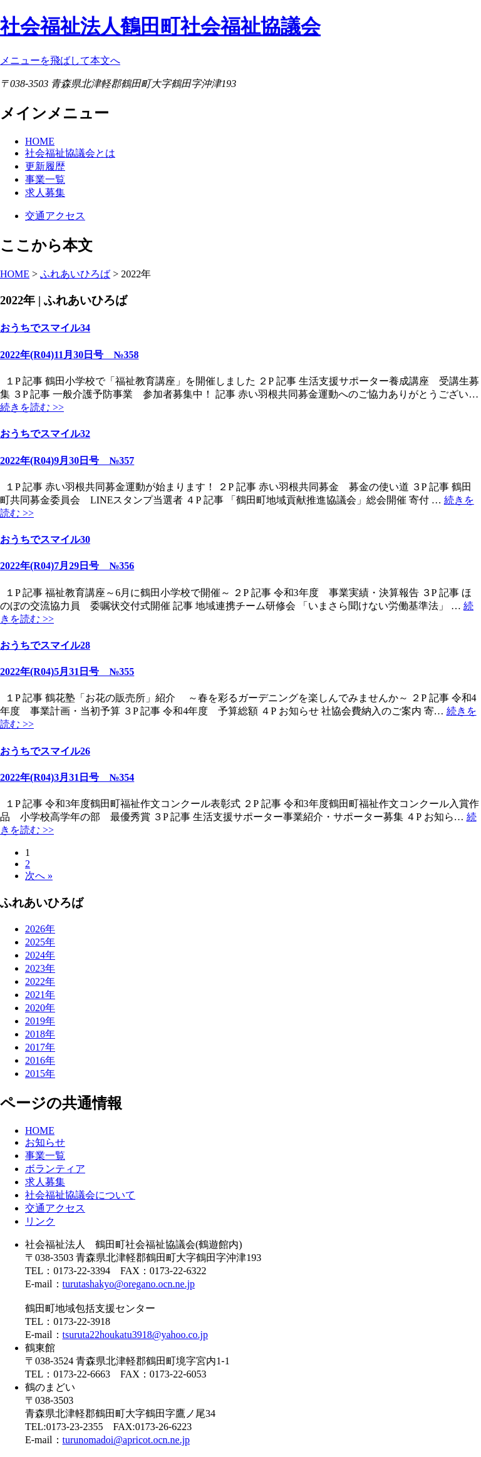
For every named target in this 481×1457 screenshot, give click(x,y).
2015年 (40, 1073)
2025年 (40, 942)
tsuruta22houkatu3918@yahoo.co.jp (135, 1334)
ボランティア (55, 1168)
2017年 (40, 1047)
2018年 (40, 1034)
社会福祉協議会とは (70, 153)
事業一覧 (45, 179)
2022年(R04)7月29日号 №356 (67, 565)
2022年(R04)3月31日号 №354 (67, 777)
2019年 (40, 1021)
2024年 (40, 955)
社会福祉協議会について (80, 1195)
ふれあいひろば (75, 274)
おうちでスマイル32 (45, 433)
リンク (40, 1221)
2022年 (40, 981)
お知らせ (45, 1142)
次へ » (39, 875)
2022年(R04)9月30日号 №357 (67, 460)
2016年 (40, 1060)
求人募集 (45, 192)
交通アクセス (55, 215)
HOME (39, 141)
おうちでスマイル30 (45, 539)
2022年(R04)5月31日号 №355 (67, 671)
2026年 (40, 929)
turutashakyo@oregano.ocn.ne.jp (129, 1284)
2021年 (40, 994)
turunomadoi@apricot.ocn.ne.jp (126, 1439)
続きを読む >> (32, 407)
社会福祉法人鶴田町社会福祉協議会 (160, 26)
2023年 (40, 968)
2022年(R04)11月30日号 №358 (69, 354)
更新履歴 (45, 166)
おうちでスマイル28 (45, 645)
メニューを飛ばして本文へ (60, 60)
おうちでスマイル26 (45, 751)
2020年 (40, 1007)
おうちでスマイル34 (45, 327)
